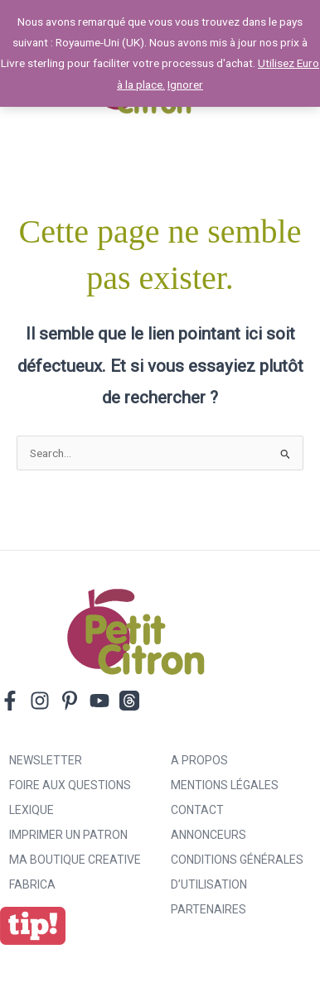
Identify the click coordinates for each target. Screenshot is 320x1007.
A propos (199, 760)
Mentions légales (225, 785)
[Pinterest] (70, 701)
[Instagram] (40, 701)
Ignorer (185, 84)
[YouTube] (99, 701)
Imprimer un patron (68, 834)
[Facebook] (10, 701)
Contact (197, 810)
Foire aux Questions (70, 785)
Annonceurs (208, 834)
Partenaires (208, 909)
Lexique (31, 810)
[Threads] (129, 701)
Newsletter (45, 760)
